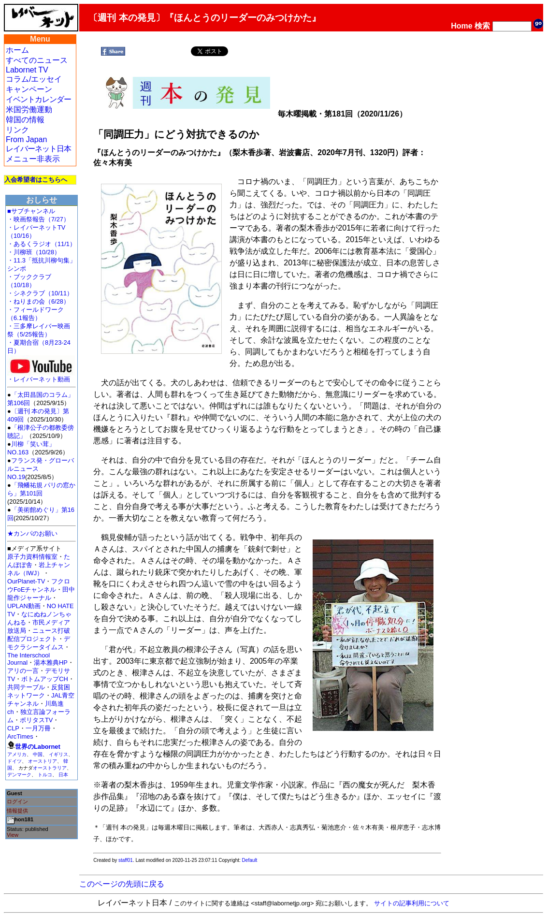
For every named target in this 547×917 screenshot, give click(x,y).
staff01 (125, 860)
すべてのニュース (37, 60)
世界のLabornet (37, 746)
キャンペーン (29, 89)
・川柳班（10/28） (33, 252)
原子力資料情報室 (32, 556)
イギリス (58, 754)
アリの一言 (23, 670)
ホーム (17, 50)
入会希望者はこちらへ (35, 179)
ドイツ (14, 761)
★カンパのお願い (32, 533)
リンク (17, 130)
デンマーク (19, 774)
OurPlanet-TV (26, 581)
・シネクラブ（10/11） (40, 293)
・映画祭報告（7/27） (38, 219)
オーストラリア (50, 768)
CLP (13, 728)
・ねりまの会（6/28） (38, 301)
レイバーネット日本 (38, 149)
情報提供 (17, 811)
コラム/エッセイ (34, 79)
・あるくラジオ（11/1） (41, 243)
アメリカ (17, 754)
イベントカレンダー (38, 99)
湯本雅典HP (51, 662)
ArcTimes (20, 736)
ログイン (17, 801)
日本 (63, 774)
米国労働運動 (29, 109)
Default (250, 860)
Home (461, 26)
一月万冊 (38, 728)
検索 (482, 26)
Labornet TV (27, 70)
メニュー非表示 (33, 159)
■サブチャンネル (31, 211)
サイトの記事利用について (411, 903)
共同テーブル (26, 687)
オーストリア (42, 761)
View (12, 835)
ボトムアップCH (44, 679)
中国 (38, 754)
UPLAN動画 (24, 606)
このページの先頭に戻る (121, 884)
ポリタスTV (36, 720)
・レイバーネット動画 (41, 376)
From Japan (26, 139)
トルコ (45, 774)
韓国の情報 (25, 120)
